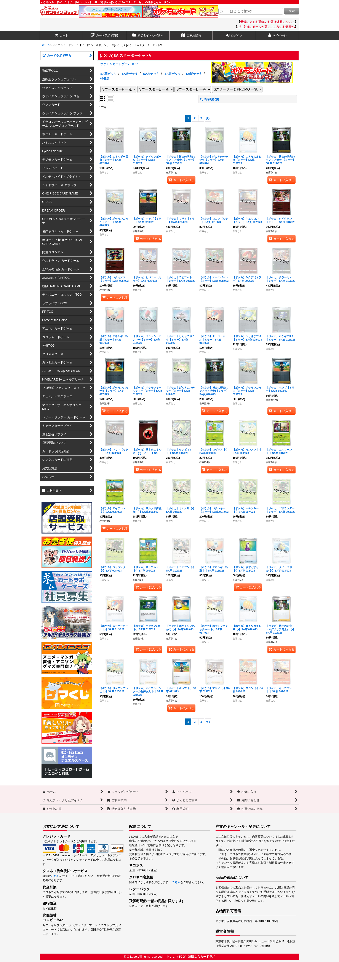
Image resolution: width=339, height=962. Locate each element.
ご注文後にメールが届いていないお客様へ (266, 27)
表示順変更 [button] (209, 99)
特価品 (104, 78)
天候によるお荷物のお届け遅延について (267, 22)
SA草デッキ (108, 73)
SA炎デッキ (130, 73)
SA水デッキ (151, 73)
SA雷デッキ (173, 73)
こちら (55, 876)
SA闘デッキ (194, 73)
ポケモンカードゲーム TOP (119, 64)
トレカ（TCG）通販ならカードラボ (190, 956)
